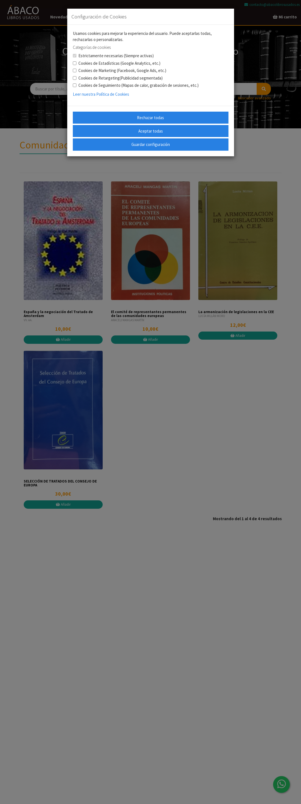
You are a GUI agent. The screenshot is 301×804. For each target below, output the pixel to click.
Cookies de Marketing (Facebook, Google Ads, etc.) (119, 70)
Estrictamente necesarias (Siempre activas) (113, 55)
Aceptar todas (150, 131)
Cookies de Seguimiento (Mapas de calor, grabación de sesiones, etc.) (136, 85)
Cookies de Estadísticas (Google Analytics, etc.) (116, 63)
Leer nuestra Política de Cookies (101, 94)
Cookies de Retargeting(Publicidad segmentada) (118, 78)
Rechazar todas (150, 117)
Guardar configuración (150, 144)
